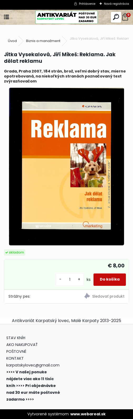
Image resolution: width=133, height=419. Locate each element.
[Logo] (66, 17)
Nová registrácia (116, 4)
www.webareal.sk (88, 414)
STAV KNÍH (16, 337)
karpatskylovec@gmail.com (33, 365)
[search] (116, 17)
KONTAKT (15, 358)
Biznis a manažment (43, 40)
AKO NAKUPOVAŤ (22, 344)
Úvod (12, 40)
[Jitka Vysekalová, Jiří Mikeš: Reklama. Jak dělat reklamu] (66, 166)
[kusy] (69, 279)
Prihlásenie (87, 4)
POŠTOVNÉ (16, 351)
